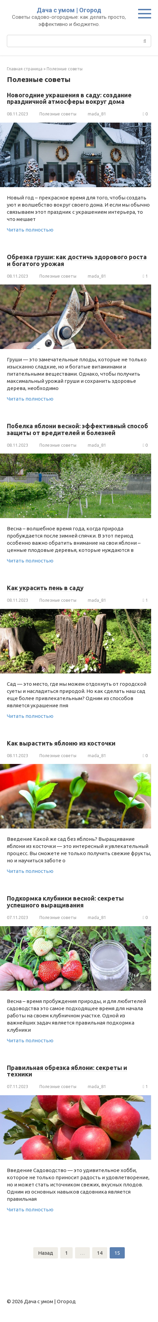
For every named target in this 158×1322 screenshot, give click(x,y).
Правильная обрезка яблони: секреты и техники (67, 1071)
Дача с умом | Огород (69, 10)
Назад (45, 1253)
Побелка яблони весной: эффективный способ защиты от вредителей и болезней (77, 429)
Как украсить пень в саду (45, 587)
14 (99, 1253)
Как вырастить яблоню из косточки (61, 743)
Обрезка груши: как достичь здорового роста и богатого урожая (77, 260)
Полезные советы (65, 69)
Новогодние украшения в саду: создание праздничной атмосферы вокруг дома (69, 98)
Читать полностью (30, 230)
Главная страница (24, 69)
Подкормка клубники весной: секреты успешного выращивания (65, 901)
